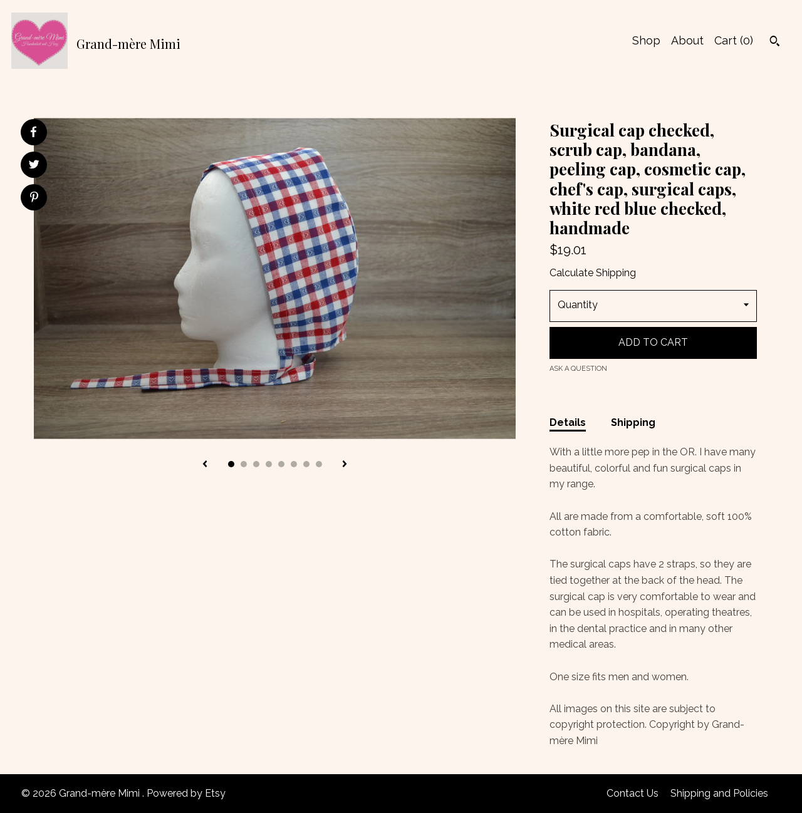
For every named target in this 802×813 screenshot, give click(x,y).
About (687, 40)
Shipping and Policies (719, 793)
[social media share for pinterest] (34, 198)
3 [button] (256, 464)
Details (567, 422)
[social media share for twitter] (34, 165)
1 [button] (231, 464)
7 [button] (306, 464)
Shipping (633, 422)
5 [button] (281, 464)
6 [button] (294, 464)
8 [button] (319, 464)
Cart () (733, 40)
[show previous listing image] (205, 465)
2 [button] (244, 464)
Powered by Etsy (186, 793)
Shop (646, 40)
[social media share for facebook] (33, 132)
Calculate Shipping (592, 273)
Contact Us (633, 793)
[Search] (774, 42)
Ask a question (578, 369)
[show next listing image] (344, 465)
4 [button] (269, 464)
